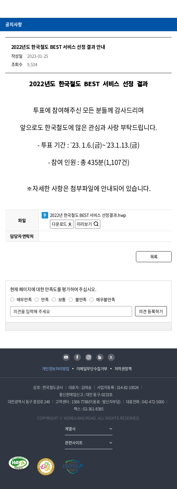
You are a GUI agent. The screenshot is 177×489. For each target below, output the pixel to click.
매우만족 (24, 299)
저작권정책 (123, 368)
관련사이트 (74, 442)
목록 (154, 257)
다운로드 (59, 224)
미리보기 (85, 224)
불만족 (81, 299)
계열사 (70, 428)
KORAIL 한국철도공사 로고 (28, 8)
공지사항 (13, 24)
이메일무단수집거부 (91, 368)
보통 (62, 299)
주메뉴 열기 (168, 9)
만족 (44, 299)
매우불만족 (105, 299)
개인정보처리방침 (55, 368)
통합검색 (159, 9)
